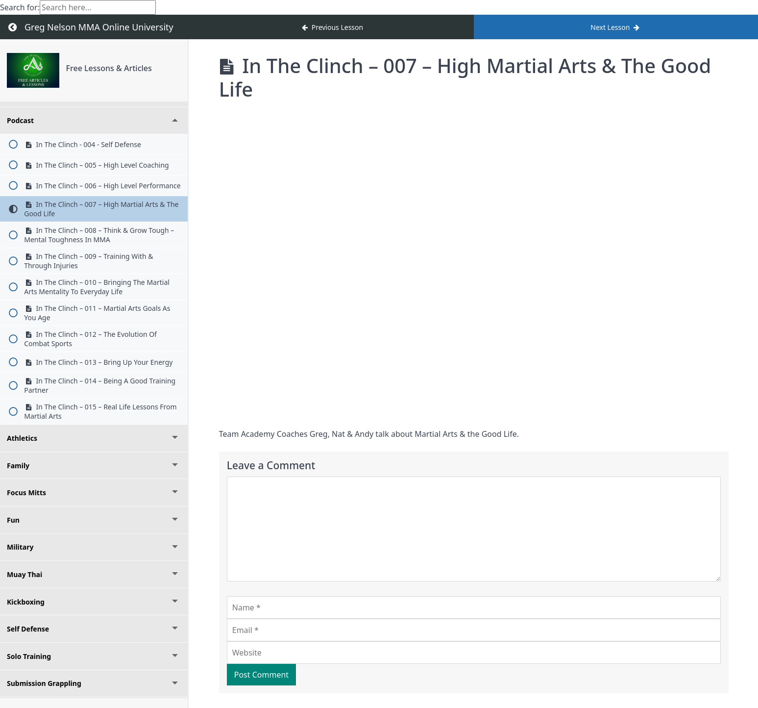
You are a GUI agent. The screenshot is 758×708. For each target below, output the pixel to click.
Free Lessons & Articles (109, 68)
